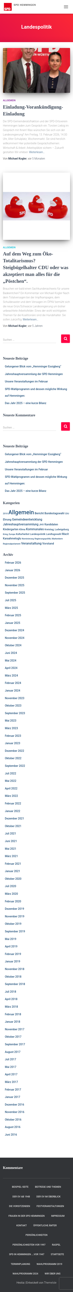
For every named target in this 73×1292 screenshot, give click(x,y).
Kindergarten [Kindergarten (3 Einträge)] (10, 529)
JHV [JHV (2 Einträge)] (41, 524)
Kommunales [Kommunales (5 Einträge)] (35, 529)
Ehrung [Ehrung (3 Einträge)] (7, 519)
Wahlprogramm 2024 (25, 1273)
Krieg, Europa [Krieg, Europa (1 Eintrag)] (9, 534)
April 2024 (11, 667)
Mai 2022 (10, 780)
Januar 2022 (12, 811)
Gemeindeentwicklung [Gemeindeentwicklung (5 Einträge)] (27, 519)
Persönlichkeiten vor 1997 (28, 1244)
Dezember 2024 (14, 630)
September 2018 (15, 984)
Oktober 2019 (13, 923)
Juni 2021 (11, 841)
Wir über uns (53, 1273)
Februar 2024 (13, 683)
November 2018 (14, 969)
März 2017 (11, 1082)
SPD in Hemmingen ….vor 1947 (26, 1254)
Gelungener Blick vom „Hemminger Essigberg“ (33, 366)
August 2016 (12, 1127)
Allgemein (9, 100)
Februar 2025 (13, 615)
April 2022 (11, 788)
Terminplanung (20, 1264)
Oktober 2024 (13, 645)
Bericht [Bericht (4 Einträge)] (39, 513)
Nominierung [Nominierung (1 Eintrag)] (28, 538)
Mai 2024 (10, 660)
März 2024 (11, 675)
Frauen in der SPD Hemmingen (27, 1216)
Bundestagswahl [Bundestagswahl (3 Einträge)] (54, 513)
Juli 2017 (10, 1059)
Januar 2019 (12, 961)
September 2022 (15, 765)
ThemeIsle (50, 1282)
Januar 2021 (12, 871)
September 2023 (15, 713)
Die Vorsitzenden (19, 1206)
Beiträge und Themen (48, 1187)
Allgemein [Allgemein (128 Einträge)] (21, 512)
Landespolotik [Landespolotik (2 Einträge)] (37, 534)
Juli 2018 (10, 991)
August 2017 (12, 1051)
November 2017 (14, 1029)
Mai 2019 (10, 939)
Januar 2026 (12, 570)
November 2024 (14, 637)
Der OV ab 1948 (21, 1196)
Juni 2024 (11, 652)
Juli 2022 (10, 773)
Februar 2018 (13, 1014)
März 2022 (11, 795)
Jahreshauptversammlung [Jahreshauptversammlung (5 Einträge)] (21, 524)
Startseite (57, 1254)
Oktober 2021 (13, 826)
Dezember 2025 (14, 577)
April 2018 (11, 999)
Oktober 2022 (13, 758)
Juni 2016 (11, 1134)
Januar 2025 (12, 622)
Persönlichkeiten (36, 1235)
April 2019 (11, 946)
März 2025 (11, 607)
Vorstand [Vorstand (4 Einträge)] (48, 543)
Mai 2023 (10, 720)
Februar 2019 (13, 954)
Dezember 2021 (14, 818)
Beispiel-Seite (20, 1187)
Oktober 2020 (13, 878)
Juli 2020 (10, 886)
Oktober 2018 (13, 976)
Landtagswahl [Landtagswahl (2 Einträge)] (53, 534)
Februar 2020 (13, 901)
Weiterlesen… (37, 152)
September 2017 (15, 1044)
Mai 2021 (10, 848)
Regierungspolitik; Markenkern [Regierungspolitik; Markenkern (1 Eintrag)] (48, 538)
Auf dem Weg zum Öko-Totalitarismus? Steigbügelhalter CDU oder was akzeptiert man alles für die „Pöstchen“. (35, 267)
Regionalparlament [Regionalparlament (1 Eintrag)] (11, 544)
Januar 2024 (12, 690)
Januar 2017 (12, 1097)
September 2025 (15, 592)
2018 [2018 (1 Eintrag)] (5, 513)
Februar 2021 (13, 863)
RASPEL (56, 1244)
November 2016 (14, 1112)
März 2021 (11, 856)
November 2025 (14, 585)
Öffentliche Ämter (45, 1225)
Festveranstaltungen (50, 1206)
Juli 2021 (10, 833)
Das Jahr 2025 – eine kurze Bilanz (25, 403)
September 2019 (15, 931)
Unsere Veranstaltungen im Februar (26, 381)
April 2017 (11, 1074)
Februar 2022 (13, 803)
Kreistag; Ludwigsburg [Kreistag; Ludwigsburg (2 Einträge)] (57, 529)
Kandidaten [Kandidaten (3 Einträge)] (51, 524)
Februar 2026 (13, 562)
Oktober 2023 (13, 705)
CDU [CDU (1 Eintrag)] (67, 513)
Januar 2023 (12, 743)
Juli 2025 (10, 600)
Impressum (58, 1216)
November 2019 (14, 916)
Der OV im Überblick (48, 1196)
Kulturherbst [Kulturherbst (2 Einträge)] (22, 534)
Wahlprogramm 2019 (49, 1264)
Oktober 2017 (13, 1036)
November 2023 (14, 698)
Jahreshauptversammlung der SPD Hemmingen (34, 374)
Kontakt (21, 1225)
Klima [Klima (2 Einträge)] (22, 529)
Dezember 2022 (14, 750)
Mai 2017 (10, 1067)
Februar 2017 (13, 1089)
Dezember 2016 (14, 1104)
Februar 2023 (13, 735)
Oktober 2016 (13, 1119)
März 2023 (11, 728)
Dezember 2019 (14, 908)
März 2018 (11, 1006)
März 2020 (11, 893)
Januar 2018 (12, 1021)
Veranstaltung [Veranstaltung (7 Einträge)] (31, 543)
